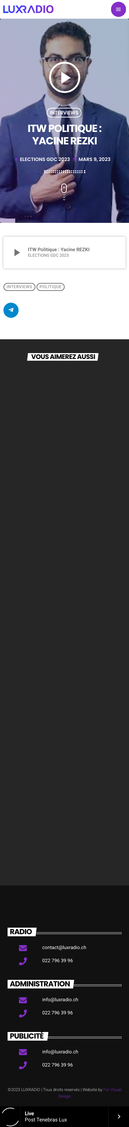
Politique (51, 287)
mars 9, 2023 (91, 159)
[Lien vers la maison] (28, 9)
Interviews (64, 112)
